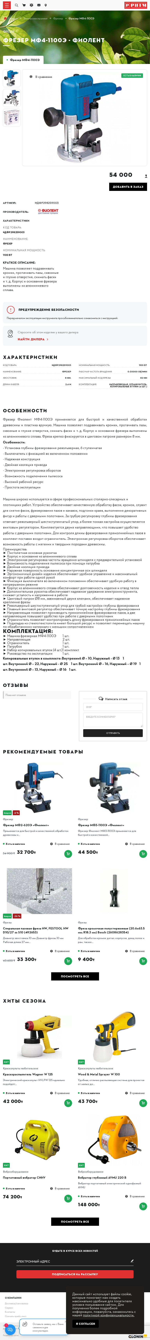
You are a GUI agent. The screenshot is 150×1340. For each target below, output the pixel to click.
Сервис (9, 1307)
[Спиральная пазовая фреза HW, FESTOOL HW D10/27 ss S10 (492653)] (39, 867)
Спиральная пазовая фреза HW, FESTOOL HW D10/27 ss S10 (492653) (35, 930)
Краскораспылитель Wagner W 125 (28, 1074)
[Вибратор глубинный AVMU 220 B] (114, 1116)
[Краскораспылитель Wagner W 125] (39, 1013)
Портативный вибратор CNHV (24, 1177)
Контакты (10, 1311)
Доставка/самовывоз (16, 1303)
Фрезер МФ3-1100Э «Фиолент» (101, 825)
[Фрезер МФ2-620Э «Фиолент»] (39, 764)
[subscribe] (75, 1261)
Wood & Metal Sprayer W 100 (99, 1074)
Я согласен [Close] (85, 1324)
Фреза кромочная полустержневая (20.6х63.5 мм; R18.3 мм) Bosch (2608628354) (111, 930)
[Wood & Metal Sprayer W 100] (114, 1013)
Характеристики (16, 220)
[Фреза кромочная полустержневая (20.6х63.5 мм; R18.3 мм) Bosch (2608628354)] (114, 867)
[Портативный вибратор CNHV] (39, 1116)
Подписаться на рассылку (75, 1274)
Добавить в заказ (128, 187)
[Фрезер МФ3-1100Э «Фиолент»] (114, 764)
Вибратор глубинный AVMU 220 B (102, 1177)
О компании (13, 1298)
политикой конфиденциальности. (108, 1314)
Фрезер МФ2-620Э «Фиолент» (26, 825)
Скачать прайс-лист (15, 1316)
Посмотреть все (75, 976)
